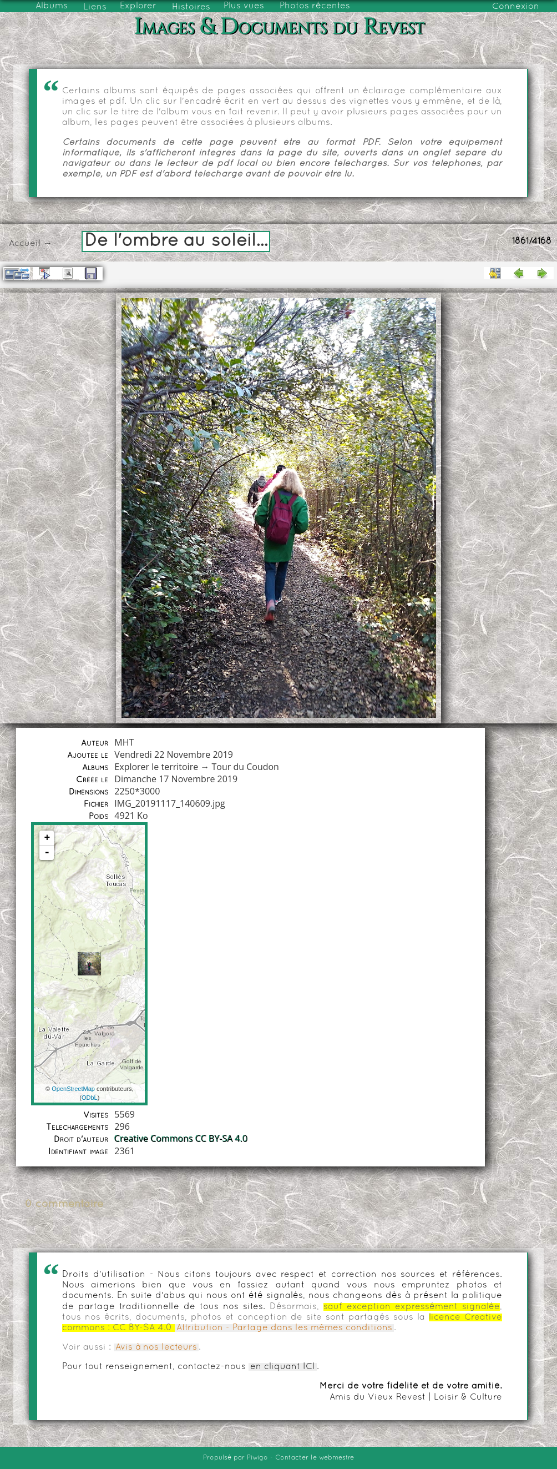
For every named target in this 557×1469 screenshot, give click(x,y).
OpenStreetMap (73, 1088)
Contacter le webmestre (314, 1458)
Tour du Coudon (244, 767)
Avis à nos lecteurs (156, 1347)
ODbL (90, 1097)
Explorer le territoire (156, 767)
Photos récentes (315, 6)
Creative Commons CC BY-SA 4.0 (180, 1139)
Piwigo (257, 1458)
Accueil (24, 244)
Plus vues (244, 6)
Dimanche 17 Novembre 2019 (175, 779)
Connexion (515, 7)
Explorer (138, 6)
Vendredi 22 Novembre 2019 (173, 754)
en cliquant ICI (282, 1367)
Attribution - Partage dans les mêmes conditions (284, 1328)
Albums (52, 6)
